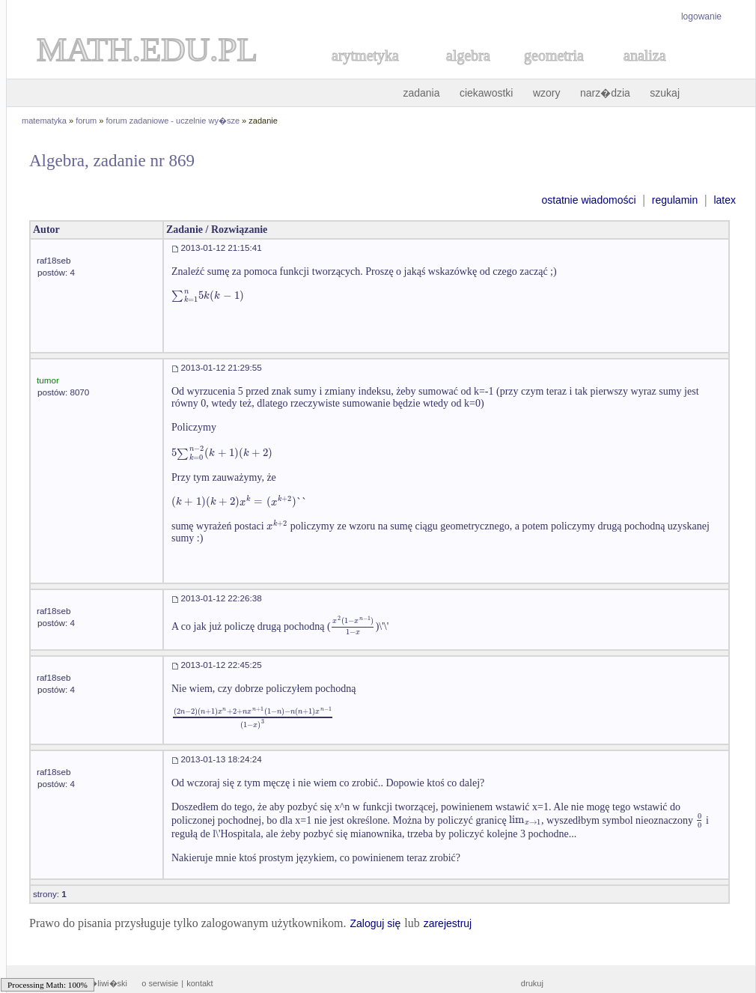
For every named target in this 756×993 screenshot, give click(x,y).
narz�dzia (605, 93)
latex (724, 200)
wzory (547, 93)
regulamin (675, 200)
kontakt (199, 983)
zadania (421, 93)
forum (86, 120)
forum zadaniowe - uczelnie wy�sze (173, 120)
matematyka (44, 120)
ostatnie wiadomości (588, 200)
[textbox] (207, 295)
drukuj (532, 983)
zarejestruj (448, 923)
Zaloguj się (375, 923)
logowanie (701, 16)
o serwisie (159, 983)
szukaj (665, 93)
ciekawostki (486, 93)
